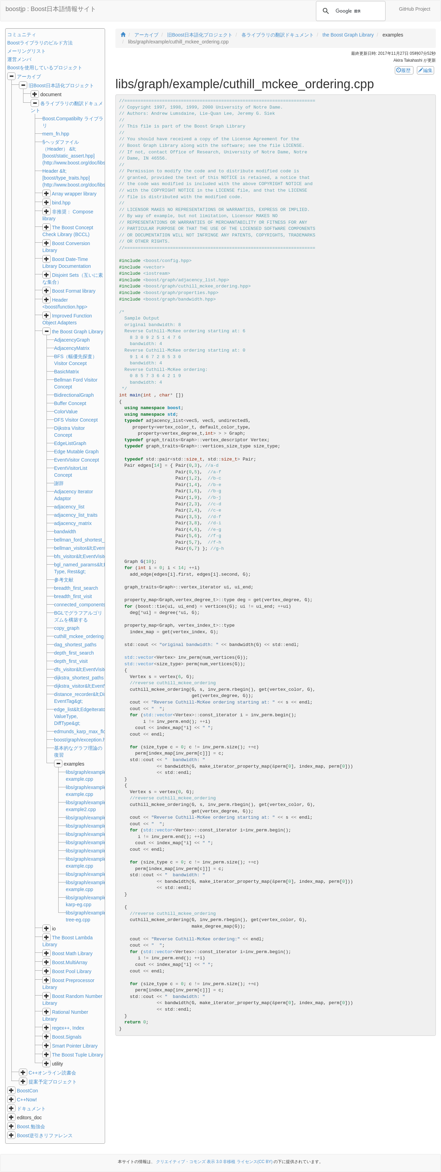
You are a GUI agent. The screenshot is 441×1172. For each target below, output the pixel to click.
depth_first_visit (71, 661)
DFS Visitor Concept (76, 420)
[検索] (350, 11)
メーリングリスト (26, 51)
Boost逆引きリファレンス (45, 1135)
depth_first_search (74, 653)
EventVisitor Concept (76, 460)
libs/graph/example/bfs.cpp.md (98, 817)
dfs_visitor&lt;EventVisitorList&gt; (89, 669)
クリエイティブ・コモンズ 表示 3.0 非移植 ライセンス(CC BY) (214, 1161)
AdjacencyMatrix (72, 348)
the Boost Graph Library (77, 331)
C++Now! (27, 1099)
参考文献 (63, 580)
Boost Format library (73, 291)
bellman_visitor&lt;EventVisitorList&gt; (94, 548)
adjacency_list (69, 506)
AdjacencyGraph (72, 340)
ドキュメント (31, 1108)
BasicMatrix (66, 371)
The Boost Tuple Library (77, 1055)
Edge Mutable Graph (76, 451)
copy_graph (66, 628)
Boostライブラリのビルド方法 (40, 43)
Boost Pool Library (71, 971)
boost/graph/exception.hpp (82, 739)
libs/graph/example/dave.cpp (96, 850)
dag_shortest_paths (75, 644)
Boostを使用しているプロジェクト (44, 67)
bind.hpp (61, 202)
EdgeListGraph (70, 443)
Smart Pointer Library (75, 1046)
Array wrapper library (74, 193)
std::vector (139, 657)
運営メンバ (19, 59)
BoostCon (27, 1090)
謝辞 (59, 483)
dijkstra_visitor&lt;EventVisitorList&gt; (93, 686)
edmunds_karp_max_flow (81, 731)
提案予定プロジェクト (53, 1081)
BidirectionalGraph (74, 395)
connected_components (79, 604)
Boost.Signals (67, 1037)
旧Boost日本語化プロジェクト (61, 85)
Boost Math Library (72, 953)
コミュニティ (21, 34)
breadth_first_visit (73, 596)
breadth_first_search (76, 588)
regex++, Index (68, 1028)
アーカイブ (29, 76)
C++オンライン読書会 (52, 1072)
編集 (425, 70)
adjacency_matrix (73, 523)
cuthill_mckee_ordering (79, 636)
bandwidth (65, 531)
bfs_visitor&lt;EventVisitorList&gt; (89, 556)
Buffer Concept (70, 403)
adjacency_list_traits (76, 515)
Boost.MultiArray (70, 962)
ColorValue (66, 411)
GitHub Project (414, 9)
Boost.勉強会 (31, 1126)
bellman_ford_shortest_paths (85, 540)
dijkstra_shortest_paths (79, 677)
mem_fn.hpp (55, 134)
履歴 (404, 70)
